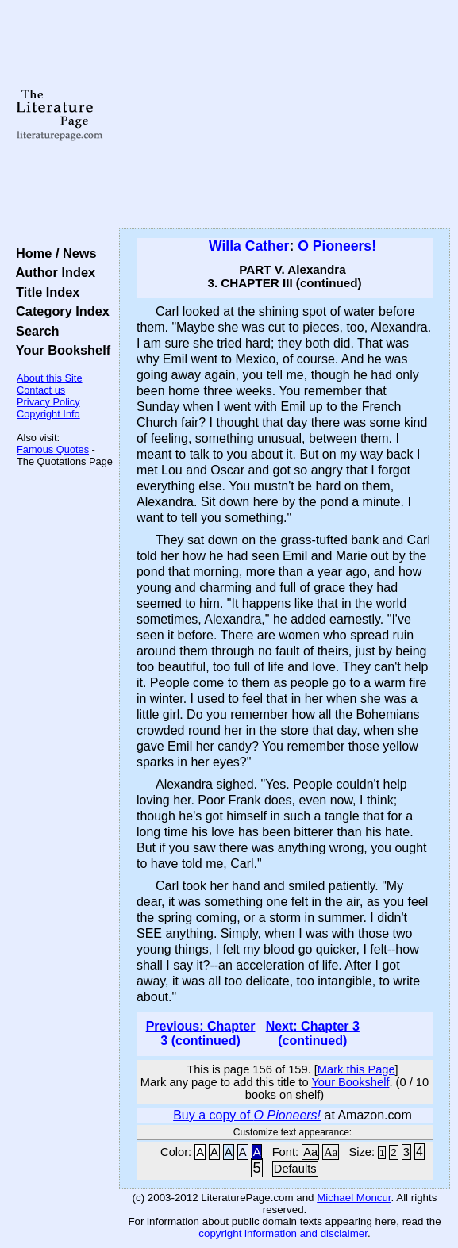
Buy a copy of (247, 1115)
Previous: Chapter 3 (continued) (201, 1033)
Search (34, 331)
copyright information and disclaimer (283, 1233)
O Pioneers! (337, 246)
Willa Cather (249, 246)
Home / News (53, 253)
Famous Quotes (53, 449)
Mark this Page (356, 1069)
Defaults (295, 1168)
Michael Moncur (354, 1198)
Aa (310, 1152)
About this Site (50, 378)
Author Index (52, 272)
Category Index (59, 311)
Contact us (41, 390)
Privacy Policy (48, 402)
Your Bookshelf (59, 350)
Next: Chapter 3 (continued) (313, 1033)
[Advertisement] (284, 115)
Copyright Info (48, 414)
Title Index (44, 292)
